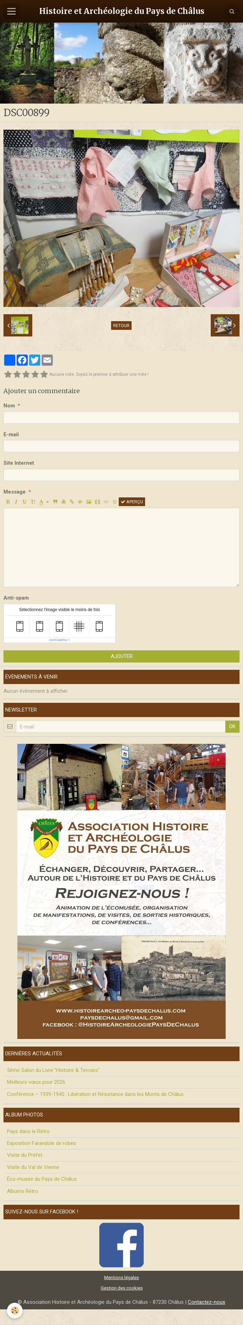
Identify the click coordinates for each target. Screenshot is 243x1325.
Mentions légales (121, 1277)
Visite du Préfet (24, 1155)
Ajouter (122, 656)
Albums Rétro (22, 1191)
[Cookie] (15, 1310)
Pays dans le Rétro (28, 1131)
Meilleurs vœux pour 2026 (36, 1082)
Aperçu (132, 501)
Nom (9, 406)
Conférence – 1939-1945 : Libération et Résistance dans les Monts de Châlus (95, 1094)
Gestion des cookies (122, 1288)
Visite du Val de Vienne (33, 1167)
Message (14, 492)
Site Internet (18, 463)
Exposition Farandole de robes (41, 1143)
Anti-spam (16, 598)
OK (232, 726)
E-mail (11, 434)
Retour (121, 325)
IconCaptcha (58, 640)
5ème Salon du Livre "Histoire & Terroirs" (53, 1070)
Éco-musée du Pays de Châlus (42, 1179)
